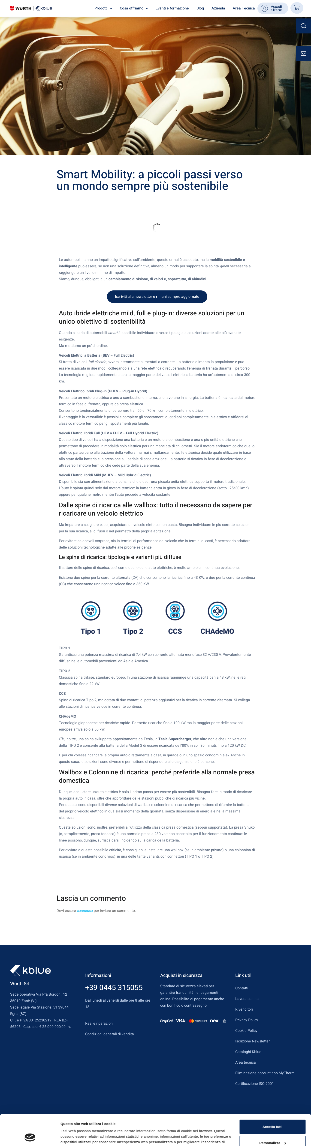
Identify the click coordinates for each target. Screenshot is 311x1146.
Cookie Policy (246, 1030)
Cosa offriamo (134, 8)
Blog (200, 8)
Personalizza (272, 1114)
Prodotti (103, 8)
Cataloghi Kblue (248, 1052)
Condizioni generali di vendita (109, 1034)
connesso (85, 910)
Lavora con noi (247, 999)
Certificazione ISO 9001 (254, 1083)
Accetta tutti (273, 1098)
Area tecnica (245, 1062)
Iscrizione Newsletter (252, 1041)
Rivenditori (244, 1009)
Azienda (218, 8)
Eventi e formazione (172, 8)
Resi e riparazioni (99, 1023)
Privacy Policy (246, 1020)
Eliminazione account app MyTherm (265, 1073)
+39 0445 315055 (114, 987)
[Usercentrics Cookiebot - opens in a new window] (30, 1137)
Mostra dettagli (72, 1137)
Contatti (241, 988)
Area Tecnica (244, 8)
